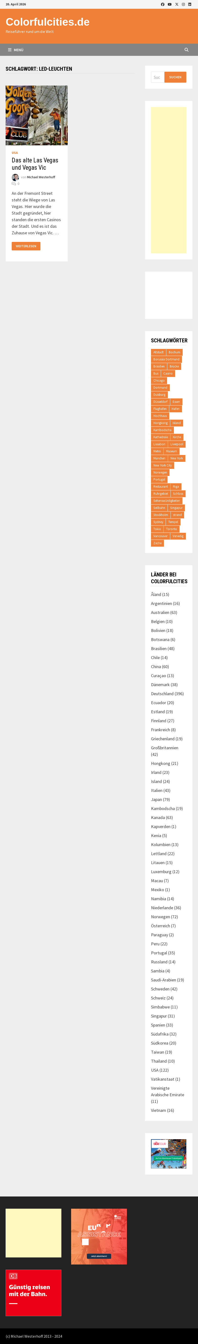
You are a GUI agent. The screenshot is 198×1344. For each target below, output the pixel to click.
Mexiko (157, 889)
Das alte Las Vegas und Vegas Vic (35, 164)
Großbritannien (164, 748)
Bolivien (158, 630)
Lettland (159, 853)
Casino (168, 373)
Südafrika (160, 1034)
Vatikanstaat (162, 1079)
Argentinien (161, 603)
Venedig (178, 536)
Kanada (158, 817)
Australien (160, 612)
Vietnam (158, 1110)
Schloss (178, 494)
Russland (159, 962)
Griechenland (163, 738)
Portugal (159, 479)
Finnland (158, 720)
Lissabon (159, 444)
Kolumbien (160, 844)
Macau (157, 880)
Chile (155, 657)
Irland (156, 772)
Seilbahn (159, 508)
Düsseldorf (160, 402)
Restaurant (160, 486)
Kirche (177, 437)
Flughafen (160, 409)
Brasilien (159, 366)
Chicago (159, 380)
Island (177, 423)
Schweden (160, 989)
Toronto (171, 529)
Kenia (156, 835)
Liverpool (176, 444)
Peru (155, 944)
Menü (15, 49)
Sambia (157, 971)
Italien (156, 790)
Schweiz (158, 998)
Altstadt (158, 352)
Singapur (176, 508)
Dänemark (160, 684)
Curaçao (158, 675)
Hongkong (160, 423)
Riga (176, 486)
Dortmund (160, 387)
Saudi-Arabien (163, 980)
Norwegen (160, 472)
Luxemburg (161, 871)
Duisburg (159, 395)
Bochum (174, 352)
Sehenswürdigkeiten (166, 501)
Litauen (158, 862)
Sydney (158, 522)
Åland (156, 594)
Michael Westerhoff (41, 177)
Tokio (157, 529)
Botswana (160, 639)
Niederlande (162, 907)
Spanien (158, 1025)
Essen (176, 402)
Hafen (175, 409)
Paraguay (159, 935)
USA (15, 152)
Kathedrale (160, 437)
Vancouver (160, 536)
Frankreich (160, 729)
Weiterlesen (26, 246)
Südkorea (159, 1043)
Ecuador (158, 702)
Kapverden (160, 826)
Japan (156, 799)
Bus (155, 373)
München (159, 458)
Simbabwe (160, 1007)
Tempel (173, 522)
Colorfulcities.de (48, 22)
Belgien (158, 621)
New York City (162, 465)
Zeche (157, 543)
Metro (157, 451)
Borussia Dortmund (166, 359)
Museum (171, 451)
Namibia (158, 898)
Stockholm (160, 515)
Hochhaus (160, 416)
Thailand (159, 1061)
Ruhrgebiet (160, 494)
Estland (158, 711)
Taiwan (157, 1052)
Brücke (174, 366)
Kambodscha (162, 430)
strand (177, 515)
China (156, 666)
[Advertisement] (168, 180)
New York (176, 458)
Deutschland (162, 693)
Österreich (160, 926)
